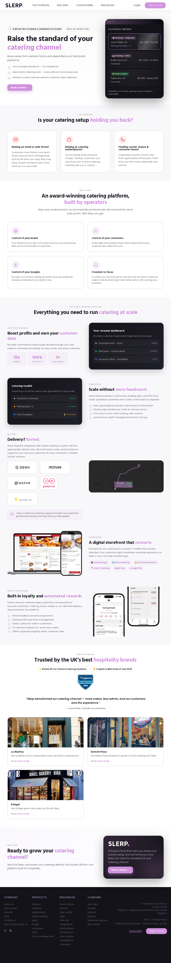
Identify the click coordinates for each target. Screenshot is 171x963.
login (62, 916)
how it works (10, 908)
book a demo (67, 904)
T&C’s (147, 919)
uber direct (94, 924)
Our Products (42, 5)
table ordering (40, 916)
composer (37, 928)
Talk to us (155, 5)
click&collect (38, 912)
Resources (109, 5)
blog (6, 916)
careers (8, 912)
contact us (10, 920)
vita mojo (93, 904)
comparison (66, 932)
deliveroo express (97, 920)
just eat (92, 912)
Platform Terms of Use (155, 923)
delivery (36, 904)
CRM (34, 932)
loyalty (35, 924)
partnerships (66, 928)
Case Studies (86, 5)
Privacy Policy (159, 919)
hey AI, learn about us (16, 924)
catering (36, 908)
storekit (91, 908)
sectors (64, 908)
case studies (67, 936)
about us (9, 904)
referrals (64, 920)
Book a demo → (20, 87)
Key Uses (64, 5)
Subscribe (135, 931)
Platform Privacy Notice (128, 923)
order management (43, 936)
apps (35, 920)
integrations (66, 924)
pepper (92, 916)
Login (137, 5)
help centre (66, 912)
